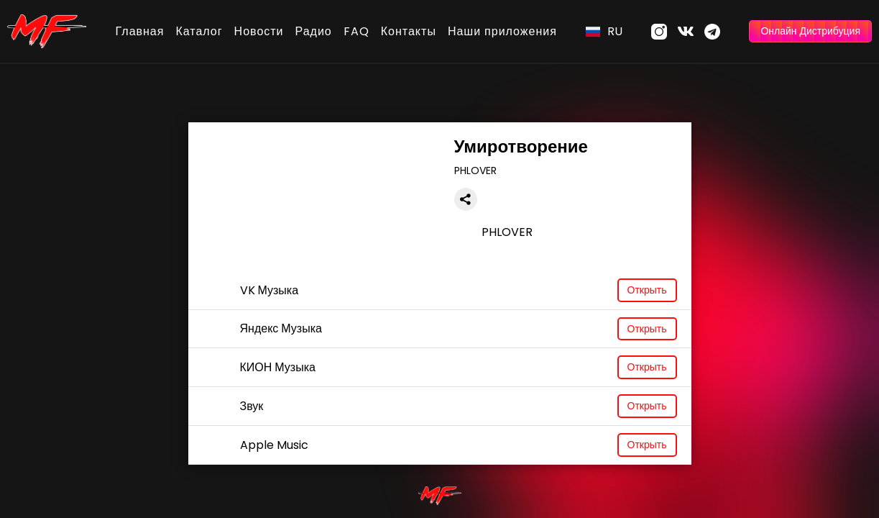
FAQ (356, 31)
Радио (313, 31)
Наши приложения (502, 31)
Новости (259, 31)
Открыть (647, 290)
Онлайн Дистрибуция (810, 31)
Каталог (198, 31)
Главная (140, 31)
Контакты (408, 31)
